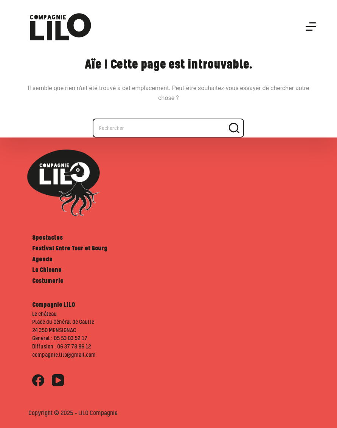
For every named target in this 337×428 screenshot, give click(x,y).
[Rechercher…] (159, 128)
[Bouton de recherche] (234, 128)
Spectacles (47, 237)
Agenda (42, 259)
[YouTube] (58, 380)
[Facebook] (38, 380)
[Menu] (311, 26)
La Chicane (47, 270)
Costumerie (48, 281)
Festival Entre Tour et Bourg (69, 248)
